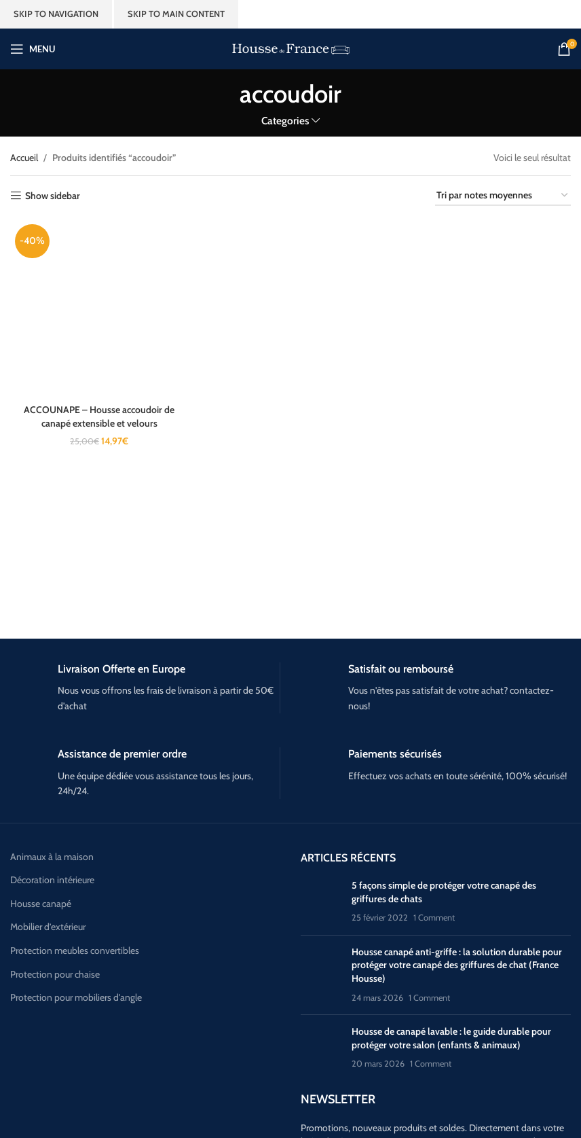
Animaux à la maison (52, 857)
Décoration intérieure (52, 880)
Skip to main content (176, 13)
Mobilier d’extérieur (48, 927)
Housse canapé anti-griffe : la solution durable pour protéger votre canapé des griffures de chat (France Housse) (457, 965)
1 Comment (434, 917)
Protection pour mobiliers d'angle (76, 997)
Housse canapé (40, 903)
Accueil (24, 158)
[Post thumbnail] (321, 902)
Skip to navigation (56, 13)
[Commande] (503, 196)
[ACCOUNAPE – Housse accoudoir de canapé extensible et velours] (99, 308)
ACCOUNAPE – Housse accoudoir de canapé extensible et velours (99, 416)
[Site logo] (291, 47)
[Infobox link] (145, 688)
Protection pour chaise (55, 974)
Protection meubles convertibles (74, 950)
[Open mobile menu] (32, 49)
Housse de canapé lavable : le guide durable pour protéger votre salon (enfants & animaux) (451, 1038)
